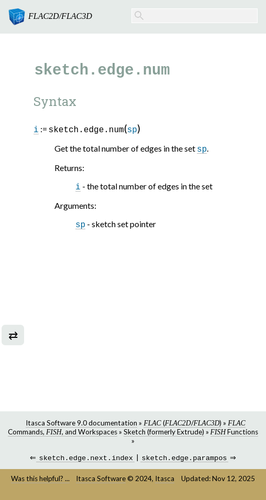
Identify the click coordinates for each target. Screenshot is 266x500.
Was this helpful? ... (40, 479)
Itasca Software (101, 479)
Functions (234, 432)
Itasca (164, 479)
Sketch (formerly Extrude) (164, 432)
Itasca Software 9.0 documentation (81, 423)
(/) (182, 423)
